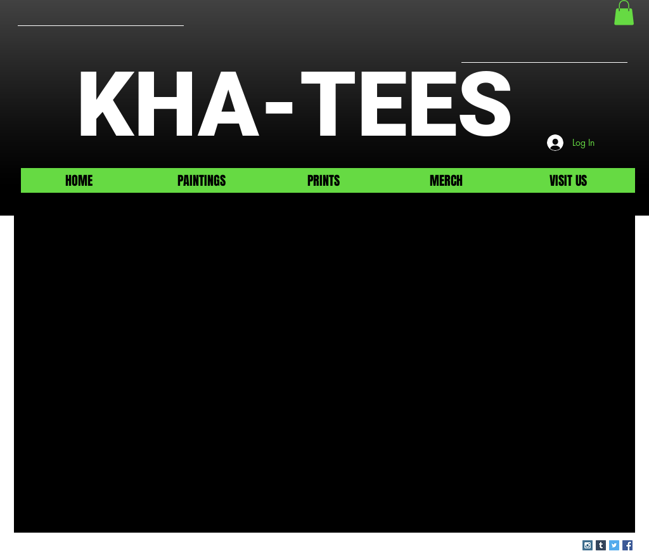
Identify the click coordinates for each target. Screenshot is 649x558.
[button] (624, 12)
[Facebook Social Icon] (627, 545)
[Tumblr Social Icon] (601, 545)
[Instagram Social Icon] (587, 545)
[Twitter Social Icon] (614, 545)
